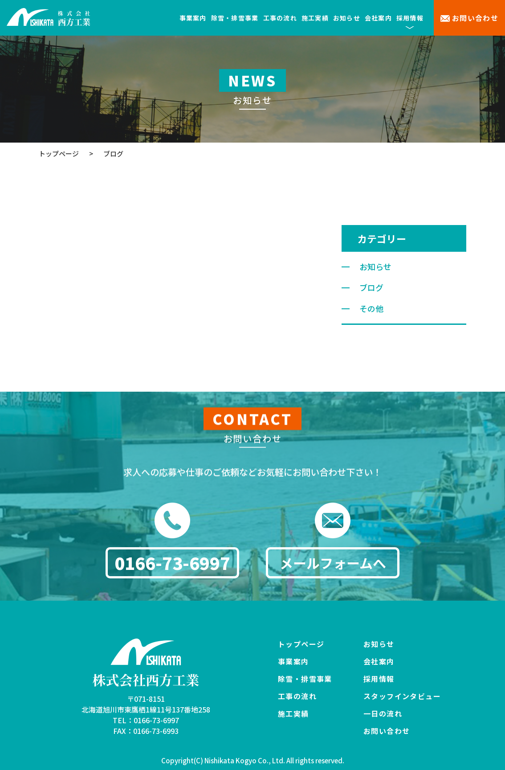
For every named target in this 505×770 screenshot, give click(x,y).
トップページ (301, 644)
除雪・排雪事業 (235, 17)
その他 (371, 308)
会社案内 (378, 17)
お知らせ (346, 17)
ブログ (371, 287)
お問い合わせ (475, 17)
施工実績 (315, 17)
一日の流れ (382, 713)
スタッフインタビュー (402, 696)
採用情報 (379, 678)
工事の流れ (280, 17)
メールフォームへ (333, 565)
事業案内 (193, 17)
